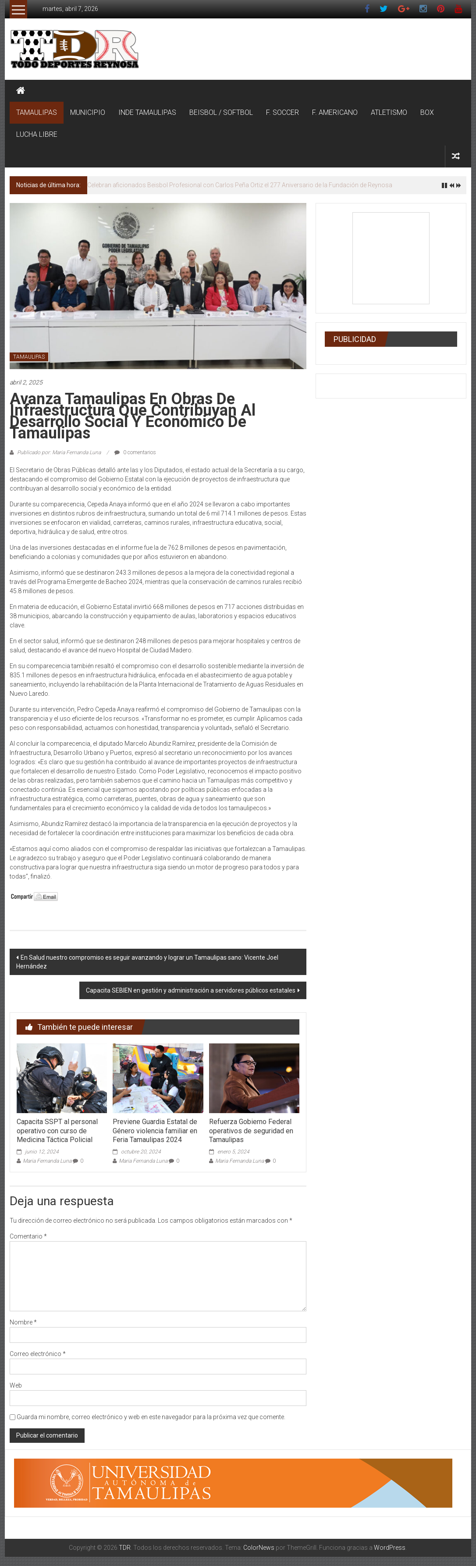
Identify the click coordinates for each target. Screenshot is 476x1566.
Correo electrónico (38, 1353)
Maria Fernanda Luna (47, 1161)
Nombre (23, 1322)
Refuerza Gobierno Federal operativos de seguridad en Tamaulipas (251, 1131)
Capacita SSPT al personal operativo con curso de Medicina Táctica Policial (57, 1131)
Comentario (28, 1236)
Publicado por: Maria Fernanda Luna (59, 452)
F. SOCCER (282, 112)
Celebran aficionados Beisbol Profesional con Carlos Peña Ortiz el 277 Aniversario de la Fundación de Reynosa (239, 185)
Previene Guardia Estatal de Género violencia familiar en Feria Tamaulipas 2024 (155, 1131)
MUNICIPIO (87, 112)
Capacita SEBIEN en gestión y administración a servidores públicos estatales (190, 990)
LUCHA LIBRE (36, 134)
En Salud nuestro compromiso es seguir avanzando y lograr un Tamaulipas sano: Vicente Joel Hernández (147, 962)
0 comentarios (135, 452)
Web (16, 1385)
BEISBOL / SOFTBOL (221, 112)
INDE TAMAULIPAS (147, 112)
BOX (427, 112)
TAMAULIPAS (36, 112)
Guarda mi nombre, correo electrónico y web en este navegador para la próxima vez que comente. (151, 1416)
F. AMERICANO (335, 112)
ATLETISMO (389, 112)
